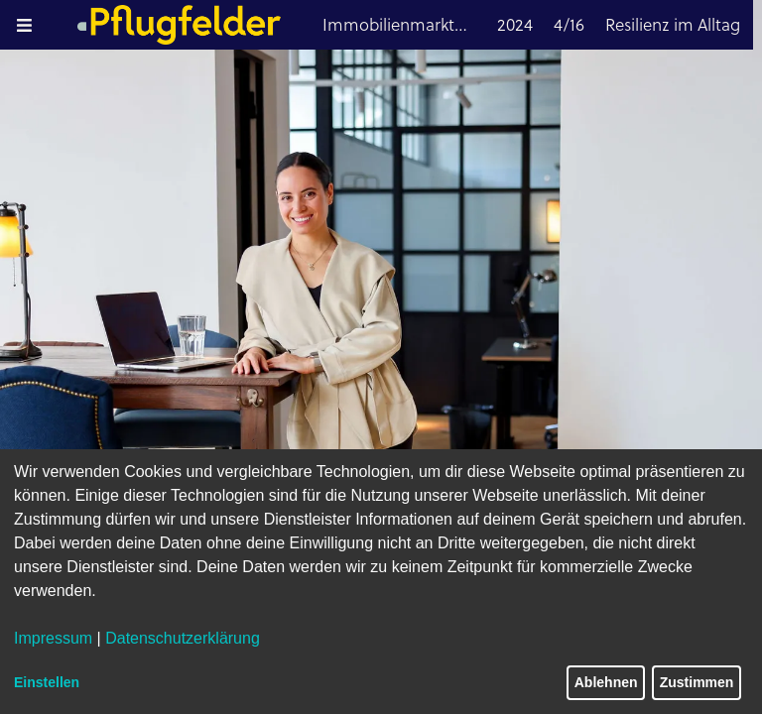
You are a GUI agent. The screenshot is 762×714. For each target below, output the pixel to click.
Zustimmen (697, 682)
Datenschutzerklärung (182, 638)
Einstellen (46, 682)
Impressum (53, 638)
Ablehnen (606, 682)
